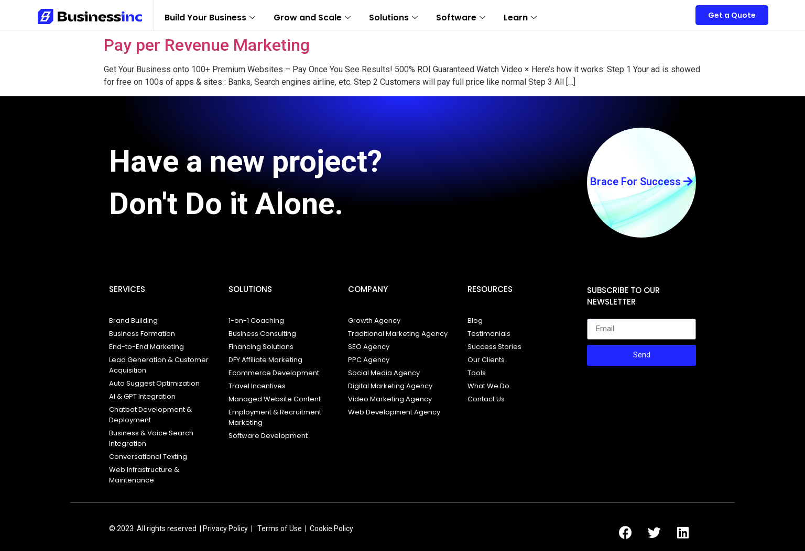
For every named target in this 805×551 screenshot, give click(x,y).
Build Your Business (211, 18)
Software (462, 18)
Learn (521, 18)
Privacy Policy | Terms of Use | (256, 528)
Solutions (394, 18)
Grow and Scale (313, 18)
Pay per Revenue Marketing (207, 45)
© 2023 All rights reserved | (155, 528)
